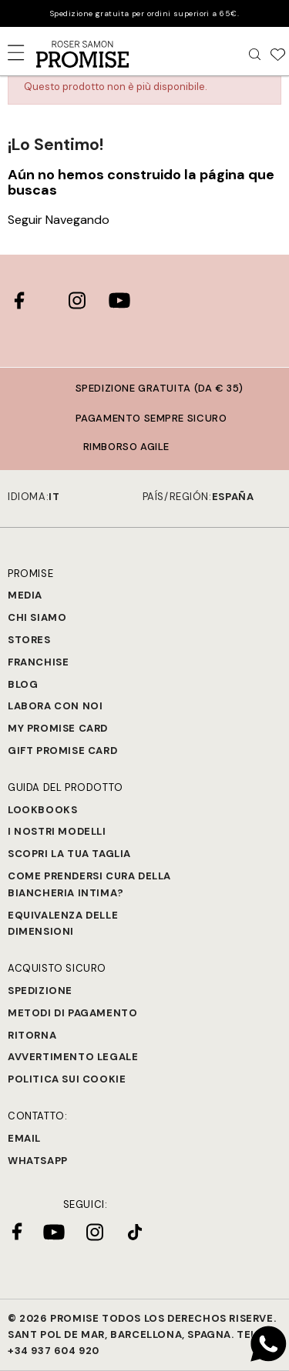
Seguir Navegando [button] (58, 220)
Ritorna (32, 1035)
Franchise (38, 662)
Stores (29, 639)
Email (24, 1138)
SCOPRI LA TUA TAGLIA (69, 853)
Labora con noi (55, 705)
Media (25, 595)
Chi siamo (37, 617)
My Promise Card (58, 728)
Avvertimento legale (73, 1056)
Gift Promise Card (62, 750)
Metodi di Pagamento (72, 1012)
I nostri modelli (57, 831)
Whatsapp (38, 1160)
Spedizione (40, 990)
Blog (23, 684)
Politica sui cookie (67, 1079)
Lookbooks (42, 809)
